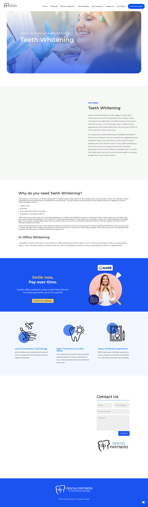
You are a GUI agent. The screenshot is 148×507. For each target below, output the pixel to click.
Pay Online (121, 6)
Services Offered (67, 6)
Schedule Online (136, 6)
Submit (123, 433)
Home (45, 6)
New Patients (83, 6)
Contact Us (109, 6)
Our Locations (97, 6)
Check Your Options (43, 301)
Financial (53, 6)
